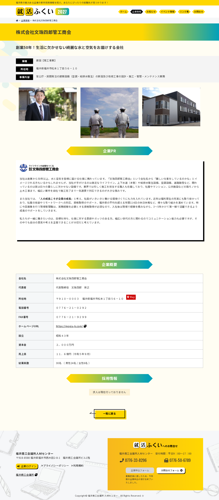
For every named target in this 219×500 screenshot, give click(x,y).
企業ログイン (28, 466)
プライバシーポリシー (56, 465)
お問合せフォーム (170, 470)
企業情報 (25, 20)
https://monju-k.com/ (69, 326)
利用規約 (78, 465)
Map (132, 297)
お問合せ (198, 11)
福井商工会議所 (25, 475)
